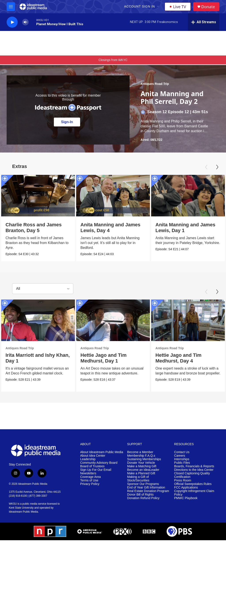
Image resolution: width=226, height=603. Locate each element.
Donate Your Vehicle (141, 462)
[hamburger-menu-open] (11, 6)
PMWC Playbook (186, 498)
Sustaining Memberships (144, 459)
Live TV (177, 6)
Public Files (182, 462)
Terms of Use (89, 480)
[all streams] (203, 22)
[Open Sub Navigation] (158, 6)
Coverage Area (90, 477)
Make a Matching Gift (141, 466)
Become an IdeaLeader (143, 469)
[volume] (25, 22)
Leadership (87, 459)
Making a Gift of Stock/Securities (138, 478)
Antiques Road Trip (155, 84)
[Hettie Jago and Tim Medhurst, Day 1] (120, 320)
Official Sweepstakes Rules (192, 484)
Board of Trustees (92, 466)
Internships (181, 459)
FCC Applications (186, 487)
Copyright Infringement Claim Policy (194, 492)
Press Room (182, 480)
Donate (208, 6)
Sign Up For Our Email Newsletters (95, 471)
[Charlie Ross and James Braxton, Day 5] (38, 195)
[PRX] (122, 531)
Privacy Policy (89, 484)
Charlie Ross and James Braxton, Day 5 (34, 227)
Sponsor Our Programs (143, 484)
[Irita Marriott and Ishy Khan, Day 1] (38, 320)
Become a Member (140, 452)
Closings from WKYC (112, 60)
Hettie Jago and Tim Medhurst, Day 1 (111, 358)
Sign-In (67, 122)
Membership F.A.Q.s (141, 455)
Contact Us (181, 452)
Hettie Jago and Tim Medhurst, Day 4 (181, 358)
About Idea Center (92, 455)
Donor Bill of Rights (140, 494)
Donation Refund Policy (143, 498)
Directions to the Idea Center (193, 469)
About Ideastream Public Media (101, 452)
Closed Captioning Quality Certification (192, 475)
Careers (179, 455)
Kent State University (21, 507)
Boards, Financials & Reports (194, 466)
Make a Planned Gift (141, 473)
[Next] (217, 167)
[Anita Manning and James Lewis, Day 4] (118, 195)
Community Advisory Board (98, 462)
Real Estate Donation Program (148, 491)
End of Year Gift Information (146, 487)
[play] (12, 22)
